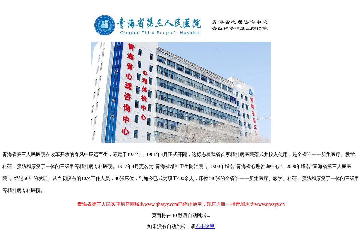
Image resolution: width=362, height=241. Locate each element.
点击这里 (205, 226)
